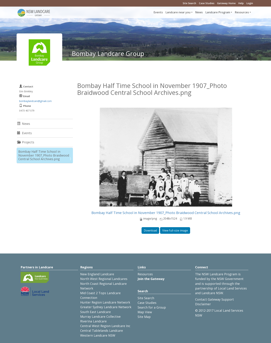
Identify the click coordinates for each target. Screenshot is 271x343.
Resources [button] (242, 12)
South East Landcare (95, 312)
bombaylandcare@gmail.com (35, 101)
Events (158, 12)
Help (241, 3)
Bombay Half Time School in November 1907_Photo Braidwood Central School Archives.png (165, 212)
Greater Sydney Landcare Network (105, 307)
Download (150, 230)
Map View (145, 312)
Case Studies (206, 3)
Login (249, 3)
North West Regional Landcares (103, 279)
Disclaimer (203, 304)
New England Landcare (97, 274)
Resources (145, 274)
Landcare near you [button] (178, 12)
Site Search (189, 3)
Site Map (144, 317)
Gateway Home (226, 3)
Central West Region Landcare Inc (105, 326)
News (199, 12)
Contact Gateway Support (214, 299)
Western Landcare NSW (97, 335)
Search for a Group (152, 307)
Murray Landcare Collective (100, 316)
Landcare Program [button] (217, 12)
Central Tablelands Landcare (101, 330)
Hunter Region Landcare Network (105, 302)
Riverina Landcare (93, 321)
